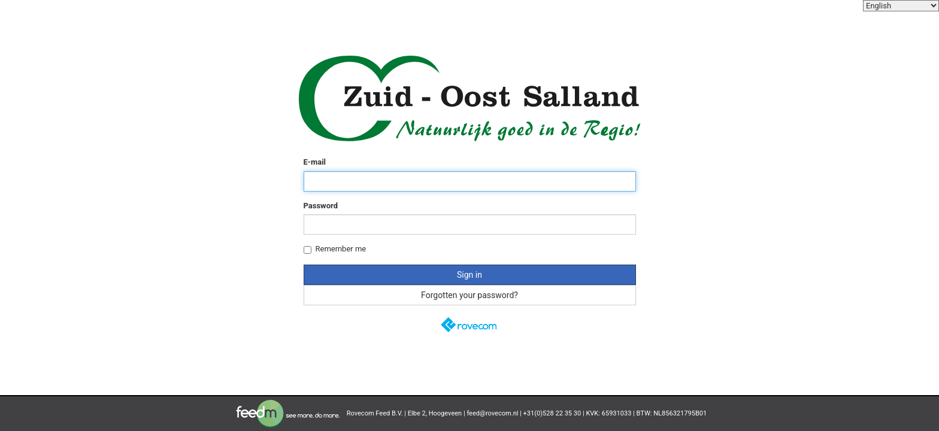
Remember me (335, 249)
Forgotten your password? (469, 295)
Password (321, 205)
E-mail (315, 161)
